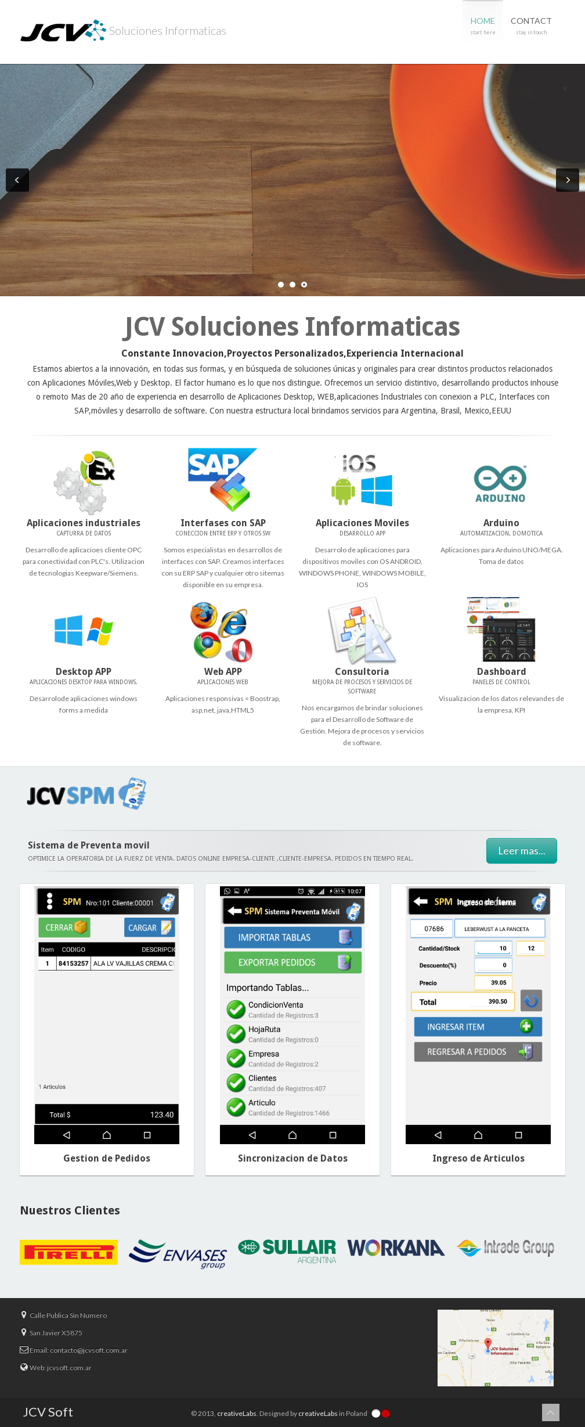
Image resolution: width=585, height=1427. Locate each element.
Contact (531, 27)
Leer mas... (522, 850)
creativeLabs (237, 1413)
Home (483, 27)
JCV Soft (48, 1411)
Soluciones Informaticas (123, 31)
